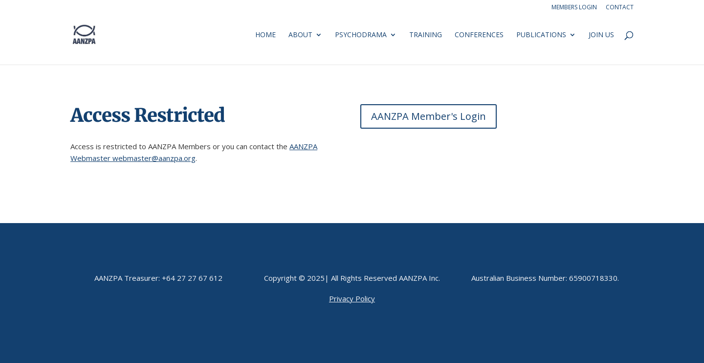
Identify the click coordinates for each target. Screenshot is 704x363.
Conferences (479, 35)
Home (265, 35)
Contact (620, 7)
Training (425, 35)
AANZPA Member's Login (428, 116)
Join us (601, 35)
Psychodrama (361, 35)
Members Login (574, 7)
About (300, 35)
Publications (541, 35)
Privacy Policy (352, 298)
